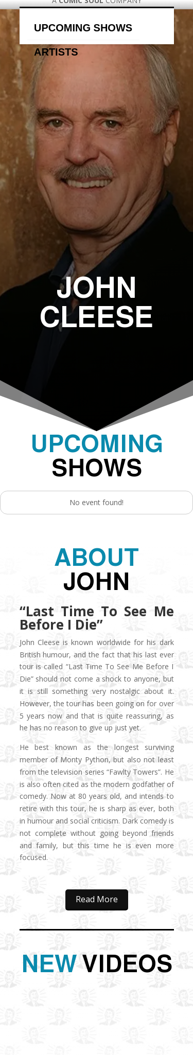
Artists (56, 52)
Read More (97, 899)
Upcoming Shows (83, 27)
